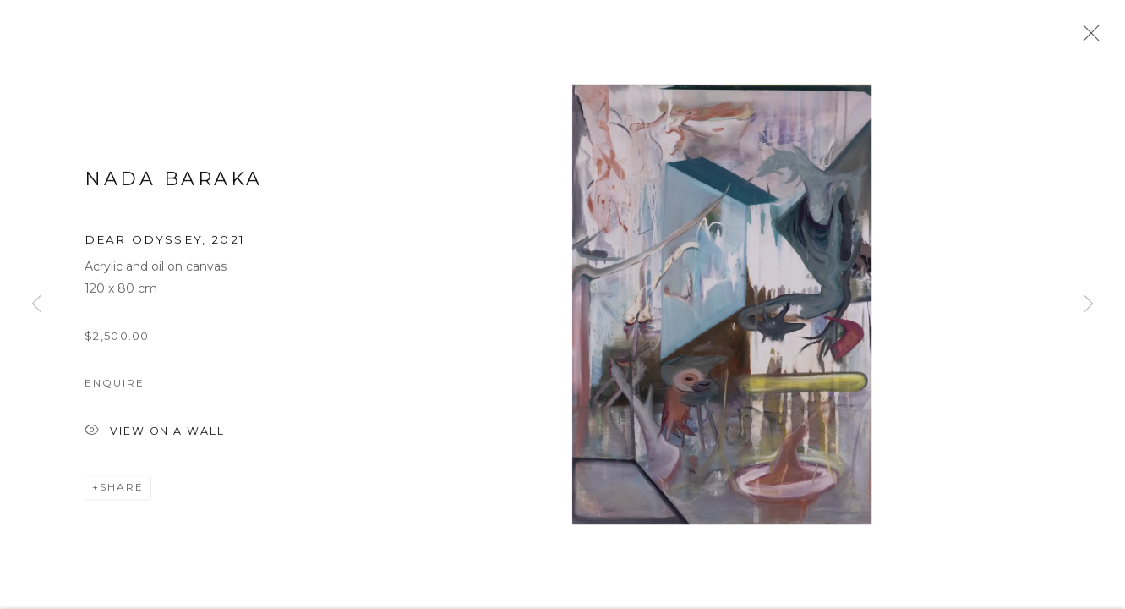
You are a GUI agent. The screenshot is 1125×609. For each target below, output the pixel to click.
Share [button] (122, 492)
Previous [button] (36, 304)
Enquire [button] (114, 387)
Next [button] (1088, 304)
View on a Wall (155, 437)
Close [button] (1087, 38)
